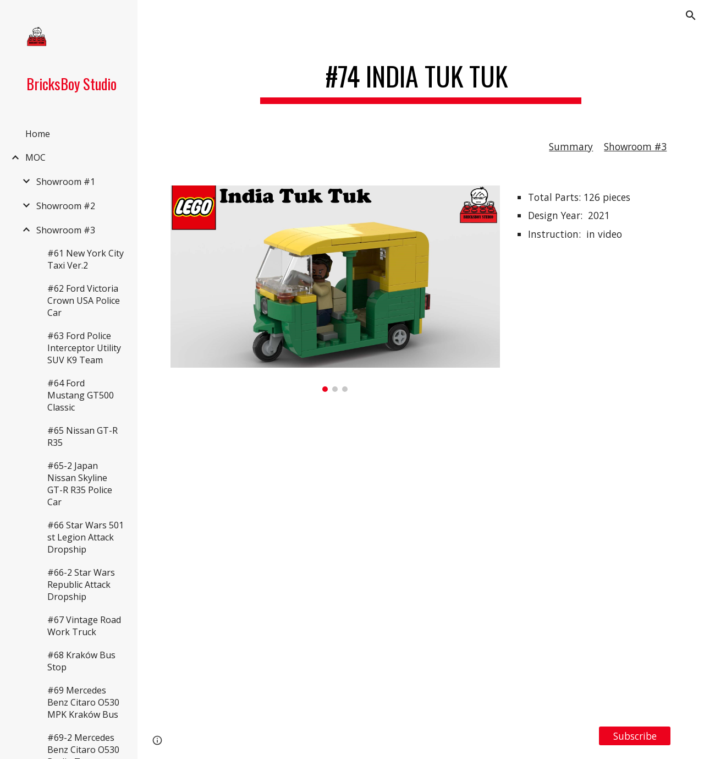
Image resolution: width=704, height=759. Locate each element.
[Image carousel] (335, 288)
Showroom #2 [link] (65, 206)
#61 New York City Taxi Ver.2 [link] (85, 259)
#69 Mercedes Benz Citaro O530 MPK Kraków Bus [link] (83, 702)
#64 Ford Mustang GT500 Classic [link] (80, 395)
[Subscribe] (634, 736)
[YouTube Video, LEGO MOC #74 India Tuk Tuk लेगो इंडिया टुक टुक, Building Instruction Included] (421, 559)
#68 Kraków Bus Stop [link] (81, 661)
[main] (420, 77)
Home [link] (37, 134)
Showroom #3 (635, 146)
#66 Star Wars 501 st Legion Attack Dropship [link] (85, 537)
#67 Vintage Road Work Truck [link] (84, 626)
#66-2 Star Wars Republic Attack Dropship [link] (81, 584)
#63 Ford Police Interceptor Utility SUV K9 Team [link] (84, 348)
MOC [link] (35, 157)
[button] (691, 15)
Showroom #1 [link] (65, 182)
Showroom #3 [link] (65, 230)
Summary (571, 146)
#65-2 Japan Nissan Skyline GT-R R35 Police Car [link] (79, 484)
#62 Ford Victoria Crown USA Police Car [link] (83, 300)
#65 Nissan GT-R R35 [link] (82, 436)
